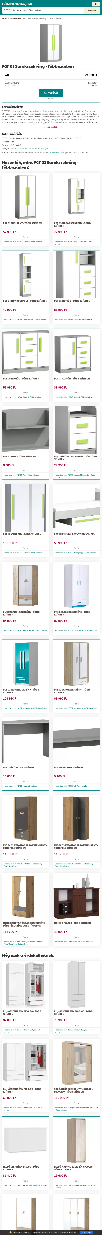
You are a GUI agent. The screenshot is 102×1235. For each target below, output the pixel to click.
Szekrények (43, 148)
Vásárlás (51, 93)
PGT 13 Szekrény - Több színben (22, 534)
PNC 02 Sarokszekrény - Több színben (21, 613)
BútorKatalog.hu (17, 3)
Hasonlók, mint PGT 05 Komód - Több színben (73, 319)
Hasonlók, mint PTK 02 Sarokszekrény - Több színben (76, 630)
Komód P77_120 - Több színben (72, 923)
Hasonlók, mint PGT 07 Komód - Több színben (73, 397)
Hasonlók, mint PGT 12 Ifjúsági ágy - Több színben (75, 553)
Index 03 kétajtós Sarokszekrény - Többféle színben (76, 846)
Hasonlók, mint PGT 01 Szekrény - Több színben (23, 242)
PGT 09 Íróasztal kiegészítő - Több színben (75, 458)
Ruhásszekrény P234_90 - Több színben (22, 1012)
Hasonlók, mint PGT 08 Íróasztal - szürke (20, 786)
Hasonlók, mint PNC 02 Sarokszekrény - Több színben (25, 630)
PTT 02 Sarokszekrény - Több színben (72, 691)
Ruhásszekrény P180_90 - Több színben (22, 1090)
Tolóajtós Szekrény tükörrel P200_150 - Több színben (73, 1090)
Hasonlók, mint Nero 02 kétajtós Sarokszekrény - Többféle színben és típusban (23, 942)
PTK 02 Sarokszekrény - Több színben (72, 613)
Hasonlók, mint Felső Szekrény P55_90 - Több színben (25, 1185)
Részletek (73, 1232)
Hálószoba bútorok (28, 148)
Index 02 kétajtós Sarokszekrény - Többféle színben (25, 846)
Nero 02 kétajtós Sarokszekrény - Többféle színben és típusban (24, 924)
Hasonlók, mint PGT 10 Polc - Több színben (21, 475)
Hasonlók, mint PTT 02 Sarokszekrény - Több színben (76, 708)
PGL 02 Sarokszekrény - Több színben (21, 691)
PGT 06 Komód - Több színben (21, 378)
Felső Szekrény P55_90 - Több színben (21, 1168)
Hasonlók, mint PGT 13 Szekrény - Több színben (23, 553)
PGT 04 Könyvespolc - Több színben (25, 300)
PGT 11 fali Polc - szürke (69, 767)
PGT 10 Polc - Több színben (19, 456)
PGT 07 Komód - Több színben (72, 378)
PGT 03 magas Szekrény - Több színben (72, 224)
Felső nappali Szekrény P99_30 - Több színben (74, 1168)
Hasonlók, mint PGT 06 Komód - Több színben (22, 397)
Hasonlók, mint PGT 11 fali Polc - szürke (71, 786)
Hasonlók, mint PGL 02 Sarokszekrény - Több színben (25, 708)
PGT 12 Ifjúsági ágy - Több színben (75, 534)
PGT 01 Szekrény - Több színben (22, 223)
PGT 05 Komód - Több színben (72, 300)
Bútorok (15, 148)
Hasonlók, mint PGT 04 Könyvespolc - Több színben (25, 319)
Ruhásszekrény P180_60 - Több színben (73, 1012)
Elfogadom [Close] (86, 1232)
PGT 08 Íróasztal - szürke (18, 767)
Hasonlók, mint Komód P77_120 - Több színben (74, 941)
